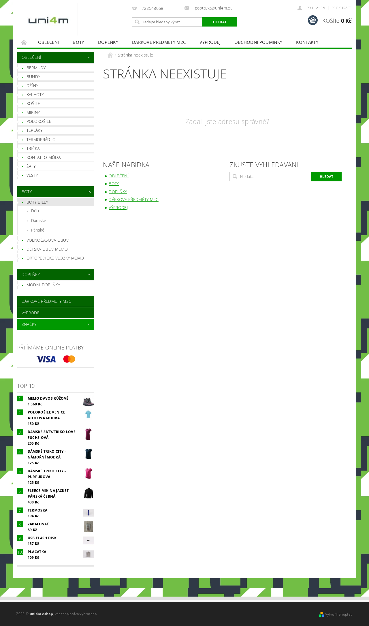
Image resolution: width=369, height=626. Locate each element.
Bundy (33, 76)
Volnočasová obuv (48, 240)
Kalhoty (35, 94)
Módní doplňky (43, 284)
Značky (29, 324)
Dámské (38, 220)
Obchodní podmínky (258, 42)
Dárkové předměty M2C (159, 42)
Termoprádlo (41, 139)
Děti (35, 210)
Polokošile (39, 121)
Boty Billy (37, 202)
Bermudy (36, 67)
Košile (33, 103)
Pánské (38, 230)
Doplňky (108, 42)
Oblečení (48, 42)
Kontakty (307, 42)
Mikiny (33, 112)
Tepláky (34, 130)
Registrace (342, 7)
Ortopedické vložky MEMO (55, 258)
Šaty (31, 166)
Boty (78, 42)
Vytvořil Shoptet (338, 614)
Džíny (32, 85)
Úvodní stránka (24, 42)
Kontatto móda (44, 157)
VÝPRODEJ (210, 42)
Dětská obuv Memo (47, 249)
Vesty (32, 175)
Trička (33, 148)
